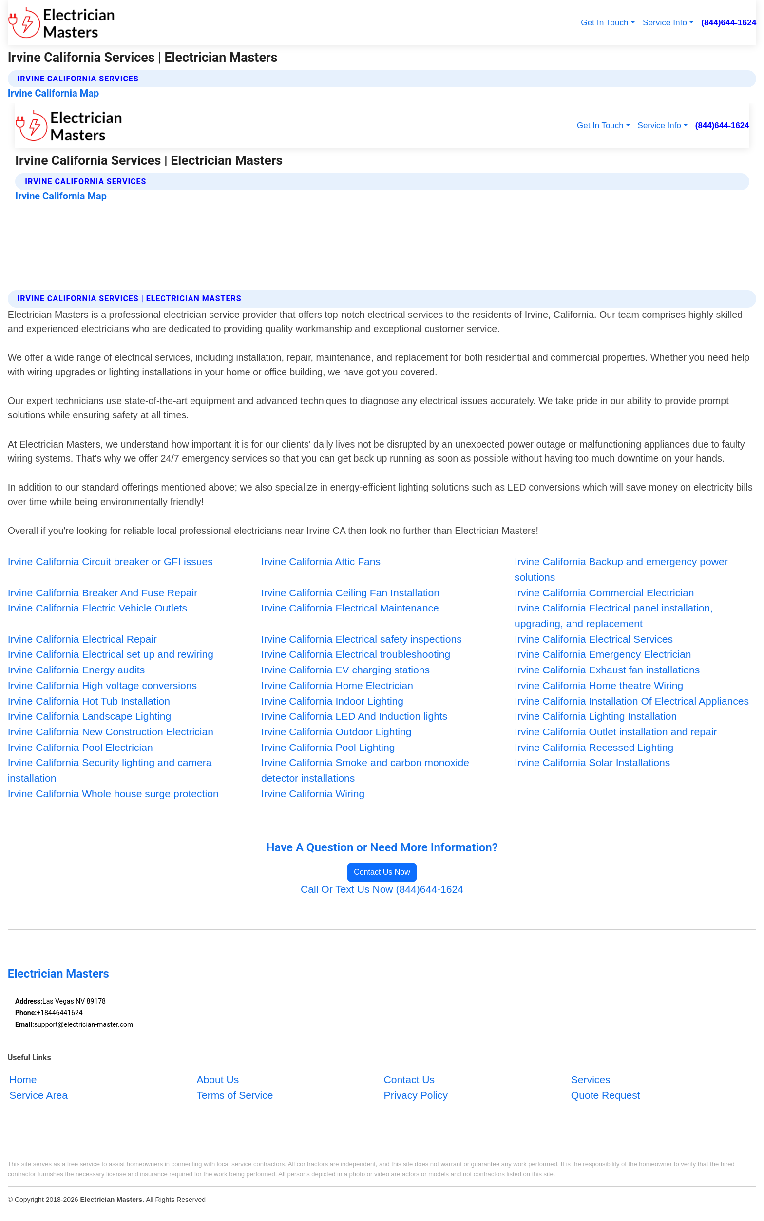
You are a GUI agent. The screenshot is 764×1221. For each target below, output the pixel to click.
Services (591, 1079)
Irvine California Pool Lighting (328, 747)
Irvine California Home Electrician (337, 685)
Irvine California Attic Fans (321, 561)
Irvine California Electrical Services (594, 639)
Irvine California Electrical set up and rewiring (110, 654)
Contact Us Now (382, 872)
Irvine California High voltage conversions (102, 685)
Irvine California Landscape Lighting (90, 716)
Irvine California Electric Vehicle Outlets (97, 607)
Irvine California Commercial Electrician (604, 592)
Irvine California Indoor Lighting (332, 701)
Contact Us (409, 1079)
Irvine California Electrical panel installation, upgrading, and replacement (614, 615)
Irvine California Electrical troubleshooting (355, 654)
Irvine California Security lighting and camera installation (110, 770)
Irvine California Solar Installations (592, 762)
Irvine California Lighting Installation (596, 716)
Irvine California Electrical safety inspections (361, 639)
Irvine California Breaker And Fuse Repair (103, 592)
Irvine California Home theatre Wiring (599, 685)
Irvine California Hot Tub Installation (89, 701)
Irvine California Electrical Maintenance (350, 607)
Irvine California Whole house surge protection (113, 793)
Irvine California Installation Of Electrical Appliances (632, 701)
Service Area (38, 1095)
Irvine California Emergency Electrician (603, 654)
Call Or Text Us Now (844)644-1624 (382, 889)
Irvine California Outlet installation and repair (616, 731)
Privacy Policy (416, 1095)
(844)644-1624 (728, 22)
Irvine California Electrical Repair (82, 639)
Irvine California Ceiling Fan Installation (350, 592)
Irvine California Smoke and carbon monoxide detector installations (365, 770)
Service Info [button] (665, 22)
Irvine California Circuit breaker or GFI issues (110, 561)
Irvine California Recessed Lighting (594, 747)
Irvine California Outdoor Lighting (336, 731)
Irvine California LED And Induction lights (354, 716)
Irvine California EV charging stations (345, 669)
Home (23, 1079)
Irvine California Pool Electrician (80, 747)
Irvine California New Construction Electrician (110, 731)
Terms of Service (234, 1095)
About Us (217, 1079)
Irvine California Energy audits (76, 669)
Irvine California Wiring (312, 793)
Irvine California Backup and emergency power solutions (621, 569)
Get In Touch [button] (604, 22)
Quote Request (605, 1095)
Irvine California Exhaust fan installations (607, 669)
